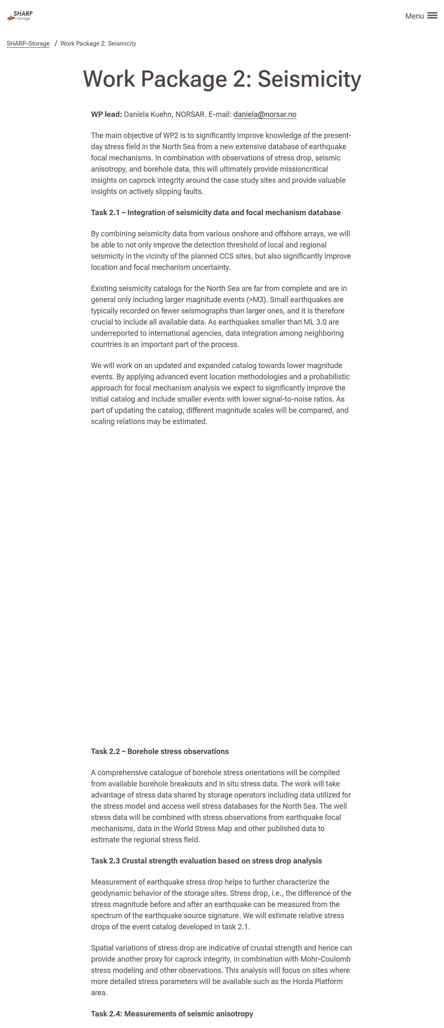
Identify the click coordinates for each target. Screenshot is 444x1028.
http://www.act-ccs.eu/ (278, 964)
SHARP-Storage (28, 43)
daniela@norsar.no (264, 114)
